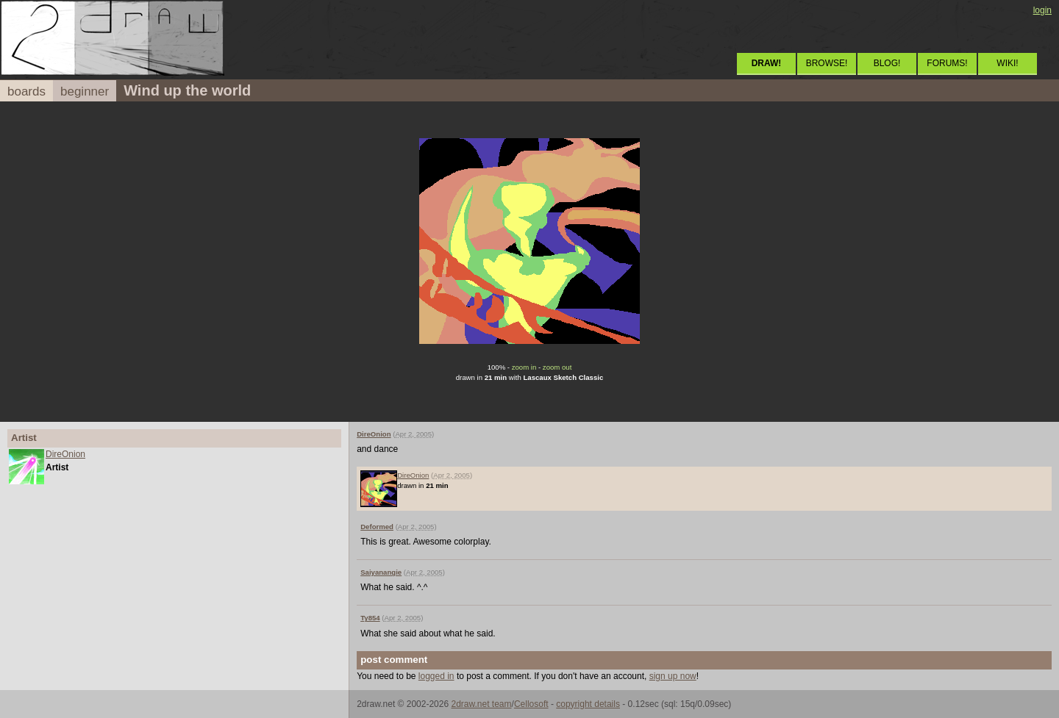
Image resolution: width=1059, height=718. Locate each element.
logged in (436, 676)
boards (26, 91)
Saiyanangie (381, 572)
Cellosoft (531, 704)
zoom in (524, 367)
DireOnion (65, 454)
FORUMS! (947, 63)
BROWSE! (827, 63)
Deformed (376, 527)
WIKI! (1007, 63)
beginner (84, 91)
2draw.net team (481, 704)
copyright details (588, 704)
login (1042, 10)
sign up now (672, 676)
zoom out (557, 367)
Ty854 (370, 618)
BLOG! (887, 63)
